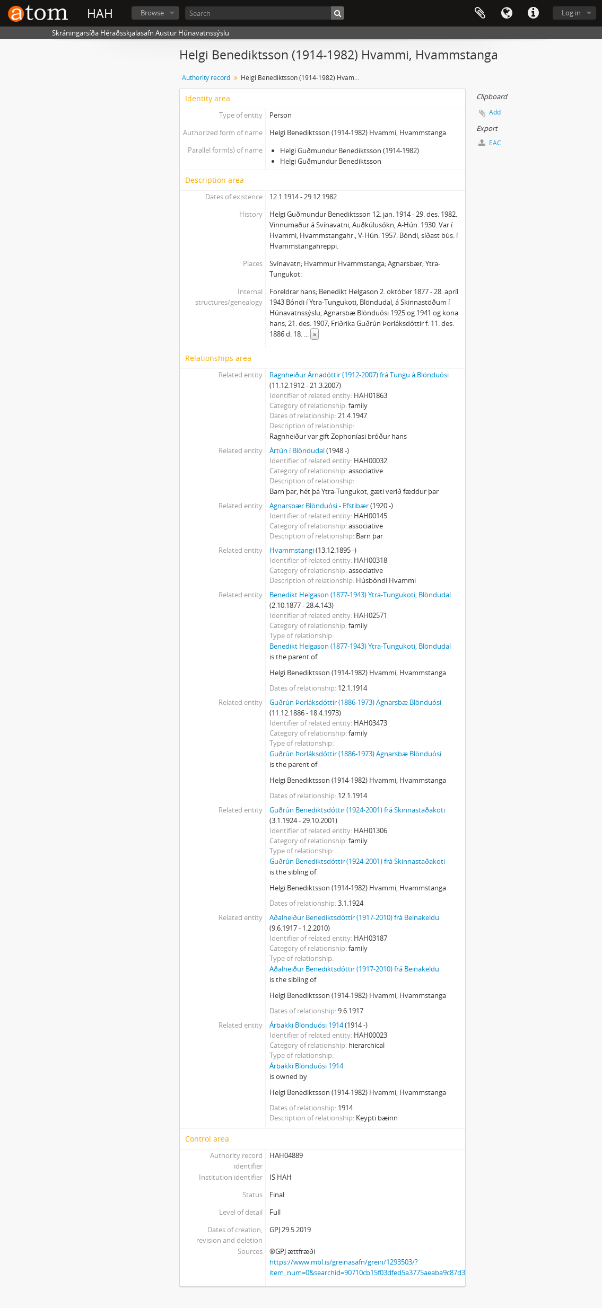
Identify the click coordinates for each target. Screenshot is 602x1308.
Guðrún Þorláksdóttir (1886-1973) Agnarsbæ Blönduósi (355, 702)
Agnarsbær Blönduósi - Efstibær (319, 505)
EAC (489, 142)
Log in (571, 12)
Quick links (533, 13)
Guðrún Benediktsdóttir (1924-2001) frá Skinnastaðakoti (357, 810)
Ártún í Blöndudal (297, 450)
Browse (152, 12)
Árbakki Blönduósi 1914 (306, 1025)
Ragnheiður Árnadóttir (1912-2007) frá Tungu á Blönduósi (359, 374)
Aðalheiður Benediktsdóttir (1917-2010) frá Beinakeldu (354, 917)
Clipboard (480, 13)
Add (495, 112)
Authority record (206, 77)
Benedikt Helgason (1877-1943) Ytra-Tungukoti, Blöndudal (360, 594)
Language (506, 13)
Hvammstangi (291, 550)
